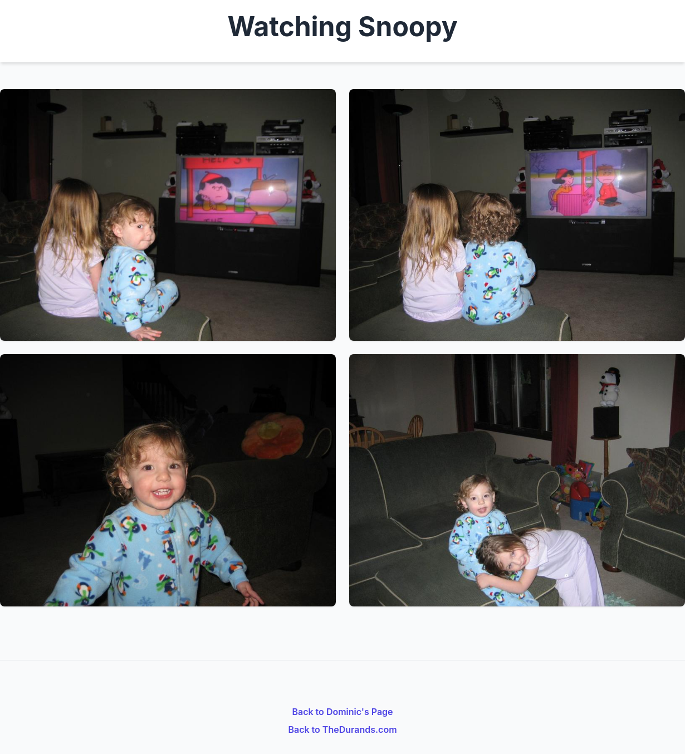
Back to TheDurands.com (342, 729)
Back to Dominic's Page (342, 711)
